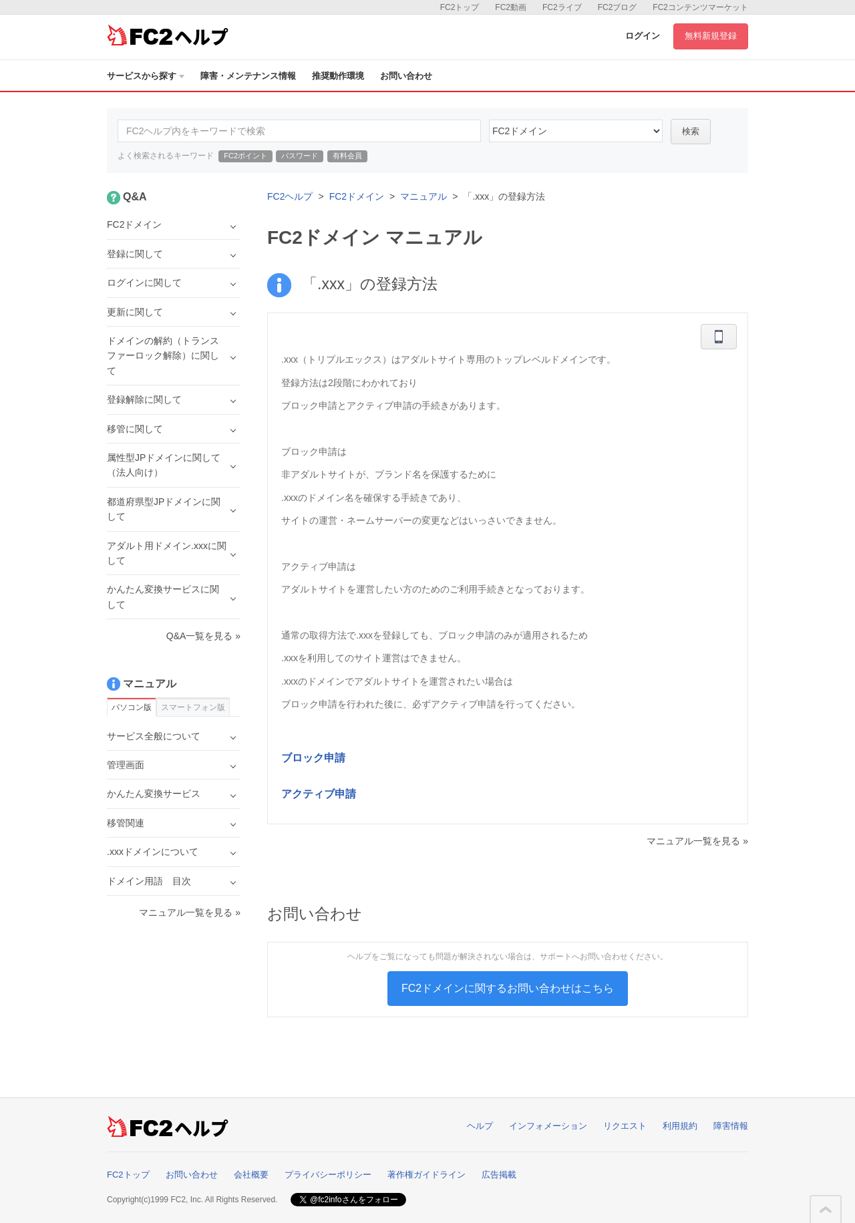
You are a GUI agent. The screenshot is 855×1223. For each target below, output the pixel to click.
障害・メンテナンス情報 (248, 76)
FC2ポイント (245, 156)
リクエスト (625, 1126)
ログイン (642, 36)
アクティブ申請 (318, 794)
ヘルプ (480, 1126)
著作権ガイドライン (426, 1175)
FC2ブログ (617, 7)
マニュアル (423, 196)
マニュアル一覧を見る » (697, 841)
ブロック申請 (313, 757)
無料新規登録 (711, 36)
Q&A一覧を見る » (203, 636)
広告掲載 (499, 1175)
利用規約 (680, 1126)
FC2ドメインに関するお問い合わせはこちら (507, 988)
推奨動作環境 (338, 76)
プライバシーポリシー (328, 1175)
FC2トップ (460, 7)
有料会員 (347, 156)
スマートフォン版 (193, 707)
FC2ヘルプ (290, 196)
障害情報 (730, 1126)
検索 (690, 131)
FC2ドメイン (356, 196)
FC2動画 (510, 7)
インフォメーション (548, 1126)
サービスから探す (145, 76)
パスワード (299, 156)
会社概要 (251, 1175)
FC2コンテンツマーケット (700, 7)
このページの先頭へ (825, 1209)
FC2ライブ (562, 7)
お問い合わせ (406, 76)
